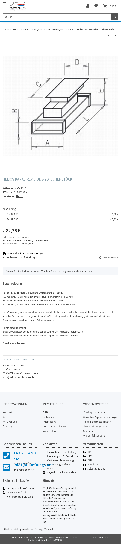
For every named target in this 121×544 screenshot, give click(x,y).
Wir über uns (10, 421)
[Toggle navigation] (4, 2)
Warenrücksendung (94, 435)
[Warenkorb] (109, 6)
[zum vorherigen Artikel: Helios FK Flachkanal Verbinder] (109, 35)
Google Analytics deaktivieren (22, 537)
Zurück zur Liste (11, 29)
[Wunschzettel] (96, 6)
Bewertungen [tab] (36, 283)
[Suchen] (57, 16)
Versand (25, 237)
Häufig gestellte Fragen (97, 421)
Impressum (49, 421)
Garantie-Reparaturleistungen (100, 417)
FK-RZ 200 (62, 219)
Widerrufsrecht (51, 431)
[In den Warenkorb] (5, 46)
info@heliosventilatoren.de (18, 377)
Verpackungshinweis (54, 426)
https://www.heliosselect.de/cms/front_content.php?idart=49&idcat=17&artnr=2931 (43, 335)
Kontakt (7, 412)
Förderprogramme (94, 412)
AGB (45, 412)
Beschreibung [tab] (12, 283)
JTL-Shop (104, 537)
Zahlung (7, 426)
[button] (88, 6)
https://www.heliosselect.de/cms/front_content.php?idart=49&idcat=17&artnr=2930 (43, 331)
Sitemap (88, 431)
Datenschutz (50, 417)
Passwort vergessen (95, 426)
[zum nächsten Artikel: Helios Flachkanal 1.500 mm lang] (115, 35)
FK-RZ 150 (62, 214)
